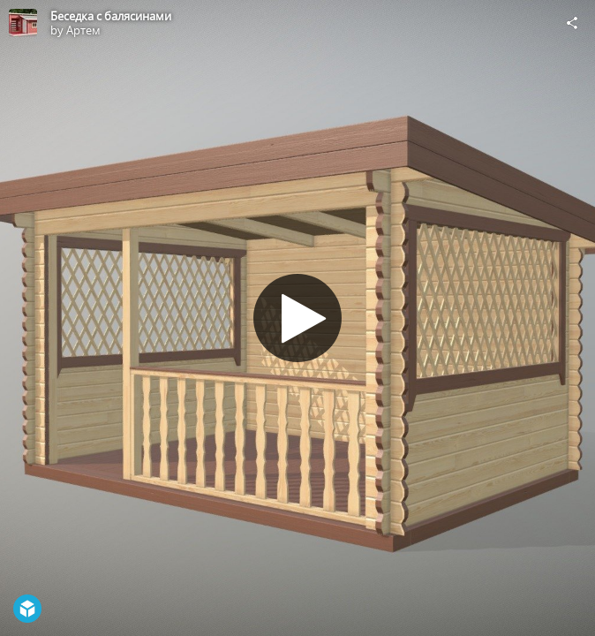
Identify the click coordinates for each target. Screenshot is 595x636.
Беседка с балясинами (110, 16)
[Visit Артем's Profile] (23, 23)
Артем (83, 30)
